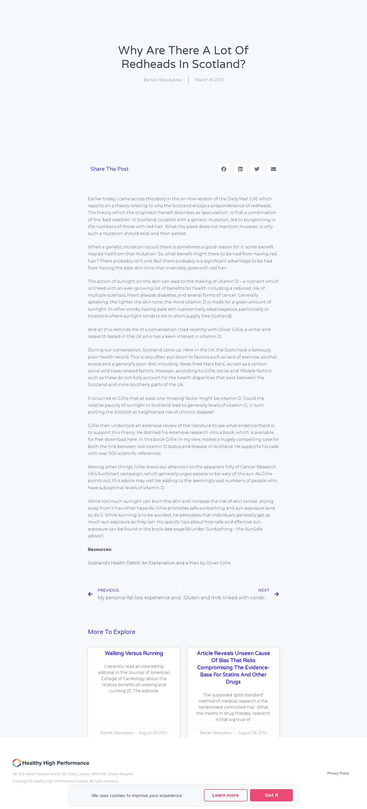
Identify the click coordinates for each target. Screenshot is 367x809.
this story (156, 198)
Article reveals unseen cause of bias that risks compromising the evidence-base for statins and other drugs (233, 668)
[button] (223, 169)
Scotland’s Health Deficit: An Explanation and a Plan (143, 563)
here (132, 439)
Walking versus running (134, 654)
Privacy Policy (338, 773)
